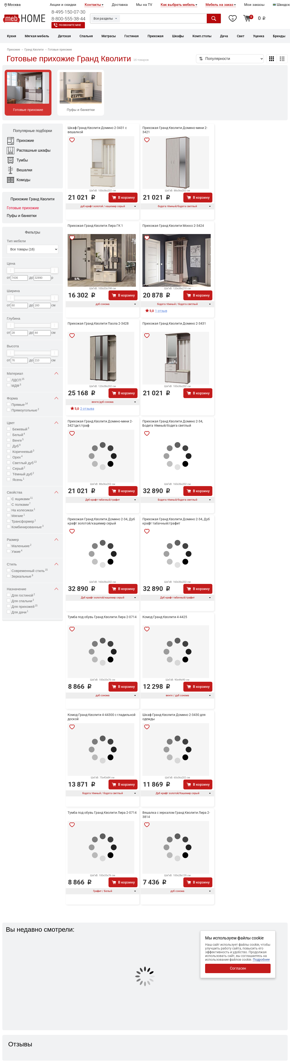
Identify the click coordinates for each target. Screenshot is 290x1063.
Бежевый (20, 429)
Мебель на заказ (219, 5)
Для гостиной (23, 595)
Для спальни (22, 601)
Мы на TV (144, 5)
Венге (17, 440)
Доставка (120, 5)
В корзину (126, 197)
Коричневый (22, 451)
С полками (20, 504)
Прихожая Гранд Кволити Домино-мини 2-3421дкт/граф (100, 423)
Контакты (93, 5)
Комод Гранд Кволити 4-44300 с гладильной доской (101, 717)
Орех (16, 457)
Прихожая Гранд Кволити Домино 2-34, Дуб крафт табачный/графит (176, 521)
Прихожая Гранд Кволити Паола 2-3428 (98, 323)
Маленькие (21, 546)
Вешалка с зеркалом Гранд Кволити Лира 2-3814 (176, 815)
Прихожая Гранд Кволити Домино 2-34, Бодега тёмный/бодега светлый (172, 423)
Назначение (32, 589)
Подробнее (261, 959)
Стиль (32, 564)
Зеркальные (22, 576)
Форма (32, 398)
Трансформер (23, 521)
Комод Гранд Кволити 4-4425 (164, 617)
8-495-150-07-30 (68, 12)
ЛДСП (17, 380)
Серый (18, 468)
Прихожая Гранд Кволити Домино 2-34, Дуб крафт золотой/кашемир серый (101, 521)
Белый (18, 434)
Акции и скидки (63, 5)
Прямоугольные (25, 410)
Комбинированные (27, 527)
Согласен (238, 968)
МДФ (16, 385)
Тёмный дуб (22, 474)
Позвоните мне (70, 25)
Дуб (15, 446)
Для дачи (19, 612)
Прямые (19, 404)
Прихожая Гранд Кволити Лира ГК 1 (95, 225)
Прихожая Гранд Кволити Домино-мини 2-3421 (174, 130)
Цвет (32, 423)
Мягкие (18, 515)
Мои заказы (254, 5)
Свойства (32, 492)
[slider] (10, 270)
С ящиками (22, 499)
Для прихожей (24, 606)
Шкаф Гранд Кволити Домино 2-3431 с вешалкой (97, 130)
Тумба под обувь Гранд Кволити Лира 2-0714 (102, 617)
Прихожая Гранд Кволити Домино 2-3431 (174, 323)
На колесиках (23, 510)
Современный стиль (29, 570)
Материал (32, 373)
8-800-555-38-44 (68, 19)
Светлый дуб (23, 463)
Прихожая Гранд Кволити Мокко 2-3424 (173, 225)
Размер (32, 540)
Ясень (17, 479)
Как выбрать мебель (178, 5)
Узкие (16, 551)
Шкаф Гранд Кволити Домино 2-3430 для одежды (174, 717)
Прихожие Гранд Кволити (32, 199)
